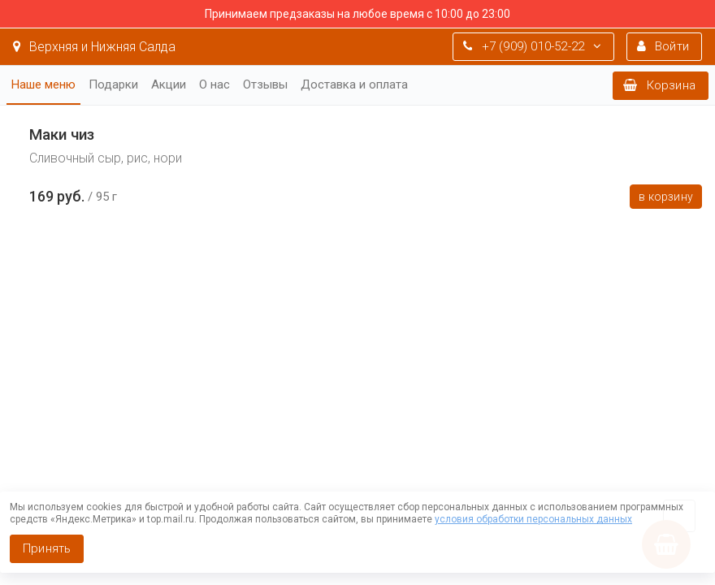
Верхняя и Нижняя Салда (94, 46)
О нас (214, 84)
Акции (168, 84)
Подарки (113, 84)
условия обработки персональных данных (533, 519)
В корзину (666, 196)
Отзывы (265, 84)
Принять (47, 548)
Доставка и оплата (354, 84)
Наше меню (43, 84)
